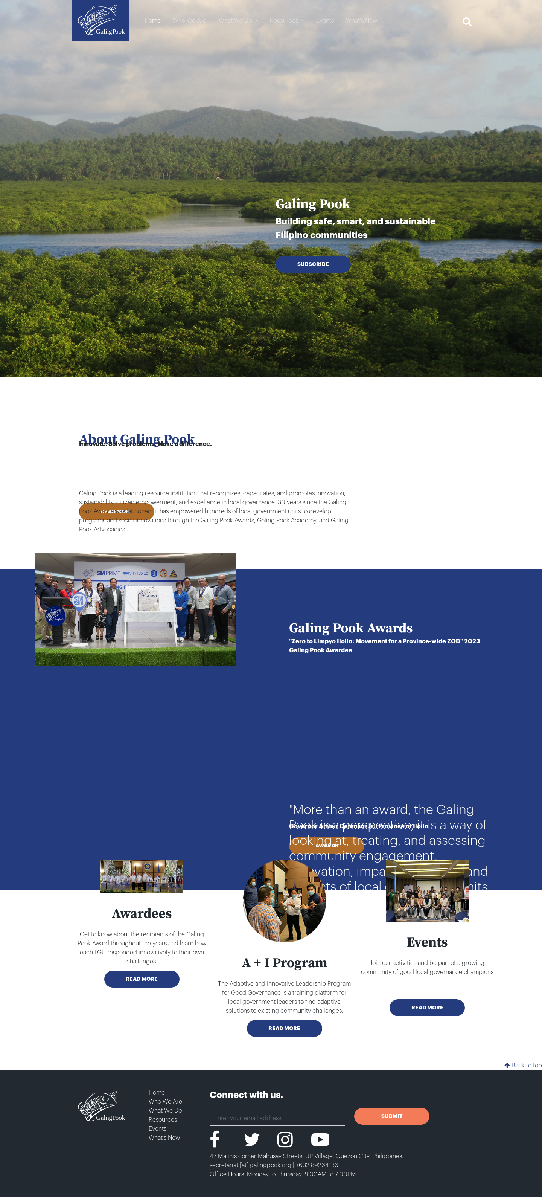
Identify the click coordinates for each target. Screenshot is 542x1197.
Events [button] (325, 21)
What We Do (165, 1111)
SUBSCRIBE (313, 264)
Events (157, 1129)
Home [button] (153, 21)
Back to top (523, 1065)
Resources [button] (285, 21)
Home (157, 1093)
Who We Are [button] (189, 21)
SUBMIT (392, 1116)
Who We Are (165, 1102)
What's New (164, 1138)
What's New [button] (361, 21)
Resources (163, 1120)
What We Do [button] (236, 21)
